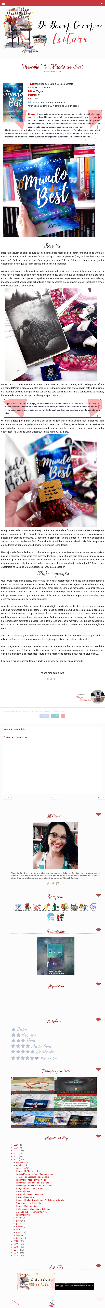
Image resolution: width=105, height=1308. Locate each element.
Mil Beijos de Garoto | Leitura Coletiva (32, 1177)
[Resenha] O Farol (23, 1191)
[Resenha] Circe (23, 1215)
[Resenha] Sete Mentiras (26, 1206)
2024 (16, 1150)
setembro (20, 1168)
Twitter (55, 715)
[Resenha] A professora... (21, 1109)
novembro (21, 1162)
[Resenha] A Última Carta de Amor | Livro (34, 1185)
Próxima (100, 797)
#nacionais (26, 711)
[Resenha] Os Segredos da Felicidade (32, 1183)
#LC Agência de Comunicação (12, 711)
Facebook (44, 715)
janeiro (19, 1238)
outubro (20, 1165)
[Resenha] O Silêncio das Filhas (30, 1194)
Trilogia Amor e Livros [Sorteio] (29, 1188)
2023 (16, 1153)
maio (18, 1226)
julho (18, 1220)
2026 (16, 1145)
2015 (16, 1255)
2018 (16, 1247)
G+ (63, 715)
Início (54, 797)
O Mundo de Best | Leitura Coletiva (31, 1212)
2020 (16, 1241)
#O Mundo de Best (37, 711)
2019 (16, 1244)
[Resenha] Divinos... (62, 1126)
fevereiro (20, 1235)
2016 (16, 1253)
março (19, 1232)
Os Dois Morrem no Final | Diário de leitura (34, 1174)
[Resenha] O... (60, 1092)
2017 (16, 1250)
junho (19, 1223)
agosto (19, 1218)
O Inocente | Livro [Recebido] (28, 1203)
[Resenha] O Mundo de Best (28, 1171)
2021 (16, 1159)
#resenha (47, 711)
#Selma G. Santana (58, 711)
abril (18, 1229)
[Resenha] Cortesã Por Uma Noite (31, 1180)
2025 (16, 1148)
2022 (16, 1156)
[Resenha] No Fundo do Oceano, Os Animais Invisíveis (40, 1200)
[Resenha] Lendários (25, 1197)
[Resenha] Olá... (17, 1126)
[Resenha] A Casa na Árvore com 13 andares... (72, 1109)
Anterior (7, 797)
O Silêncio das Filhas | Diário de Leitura (33, 1209)
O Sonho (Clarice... (19, 1092)
